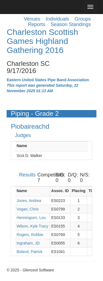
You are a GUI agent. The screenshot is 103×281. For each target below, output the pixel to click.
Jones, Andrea (28, 200)
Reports (36, 24)
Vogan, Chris (27, 209)
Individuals (57, 19)
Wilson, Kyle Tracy (32, 226)
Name (21, 146)
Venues (32, 19)
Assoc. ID (60, 191)
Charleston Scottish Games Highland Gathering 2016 (42, 41)
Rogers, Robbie (29, 234)
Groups (83, 19)
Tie (91, 191)
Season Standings (71, 24)
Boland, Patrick (29, 251)
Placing (78, 191)
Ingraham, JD (28, 243)
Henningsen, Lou (31, 217)
